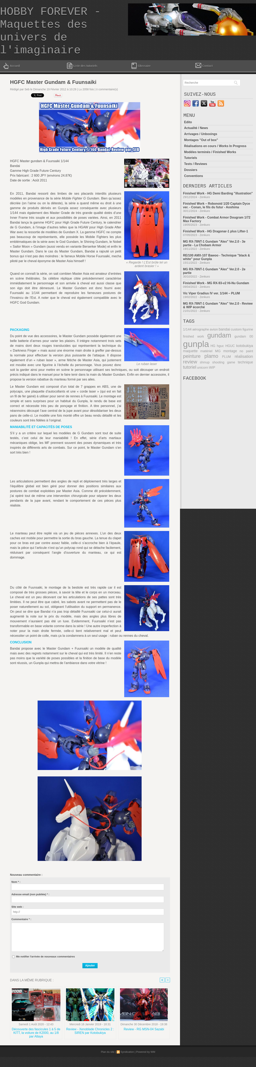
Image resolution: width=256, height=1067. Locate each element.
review (190, 377)
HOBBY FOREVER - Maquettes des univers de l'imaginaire (50, 35)
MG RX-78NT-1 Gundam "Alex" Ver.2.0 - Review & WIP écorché (213, 320)
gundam (219, 351)
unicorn (202, 383)
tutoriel (189, 382)
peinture (191, 371)
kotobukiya (245, 362)
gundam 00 (244, 352)
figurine (248, 346)
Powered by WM (145, 1061)
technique (245, 378)
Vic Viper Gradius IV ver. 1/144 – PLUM (212, 308)
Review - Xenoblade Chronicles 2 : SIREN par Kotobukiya (90, 1041)
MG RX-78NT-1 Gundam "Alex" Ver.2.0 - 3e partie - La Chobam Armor (215, 258)
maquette (190, 367)
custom (236, 346)
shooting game (223, 377)
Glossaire (141, 75)
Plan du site (107, 1061)
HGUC (230, 362)
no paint (246, 367)
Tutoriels (190, 169)
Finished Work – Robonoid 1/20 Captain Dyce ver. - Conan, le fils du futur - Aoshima (217, 220)
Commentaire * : (21, 928)
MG (217, 367)
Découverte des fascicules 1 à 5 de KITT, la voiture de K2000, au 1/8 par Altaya (36, 1043)
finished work (193, 352)
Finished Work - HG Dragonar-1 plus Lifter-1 (216, 246)
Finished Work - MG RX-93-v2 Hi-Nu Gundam (217, 298)
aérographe (200, 346)
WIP (211, 382)
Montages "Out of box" (201, 151)
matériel (206, 367)
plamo (211, 371)
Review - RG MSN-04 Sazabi (144, 1039)
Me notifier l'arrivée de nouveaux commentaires (45, 966)
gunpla (195, 360)
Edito (188, 134)
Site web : (17, 916)
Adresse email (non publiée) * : (30, 903)
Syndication (127, 1061)
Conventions (193, 186)
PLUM (226, 372)
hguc (220, 362)
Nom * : (16, 891)
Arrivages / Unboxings (201, 145)
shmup (204, 377)
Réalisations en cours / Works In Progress (216, 157)
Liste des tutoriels (82, 75)
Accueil (11, 75)
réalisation (244, 372)
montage (230, 367)
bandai (224, 346)
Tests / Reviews (196, 174)
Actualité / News (196, 139)
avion (214, 346)
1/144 (187, 346)
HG (212, 362)
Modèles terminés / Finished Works (210, 163)
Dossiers (191, 180)
